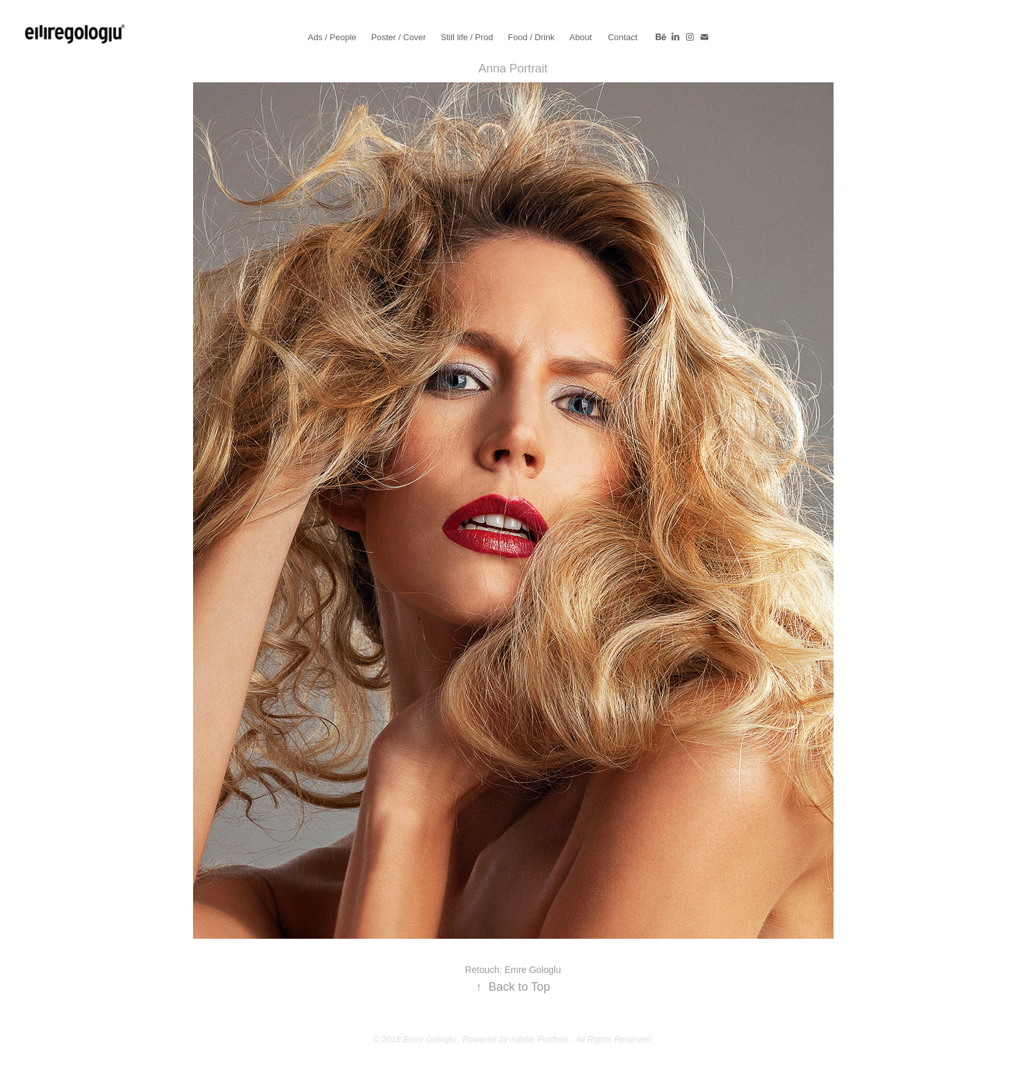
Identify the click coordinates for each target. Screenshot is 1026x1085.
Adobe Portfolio (539, 1039)
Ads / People (332, 37)
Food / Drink (531, 37)
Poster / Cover (398, 37)
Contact (622, 37)
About (580, 37)
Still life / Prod (467, 37)
